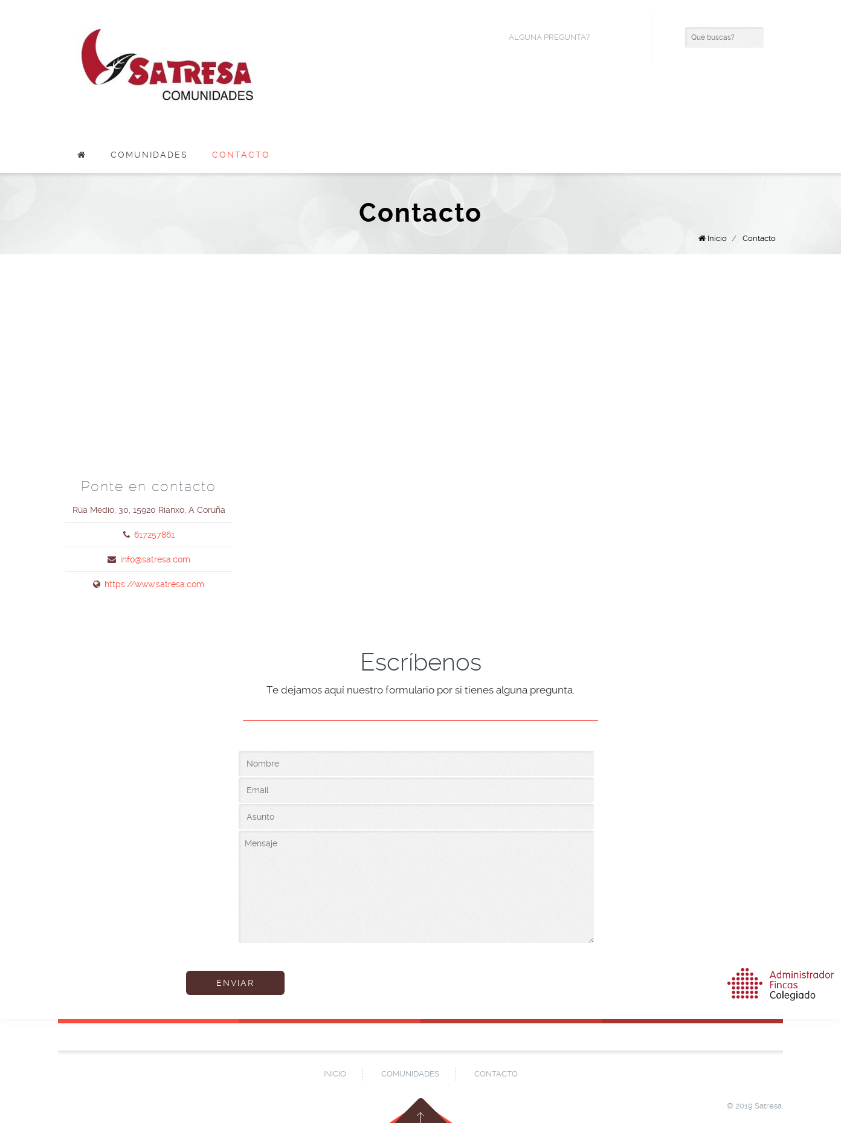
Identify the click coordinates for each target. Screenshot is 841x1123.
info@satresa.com (155, 559)
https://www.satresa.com (154, 584)
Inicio (717, 238)
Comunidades (149, 154)
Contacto (241, 154)
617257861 (154, 534)
